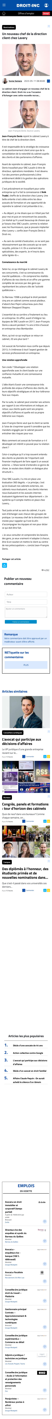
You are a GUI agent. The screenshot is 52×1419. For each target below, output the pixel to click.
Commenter (30, 756)
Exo (6, 1391)
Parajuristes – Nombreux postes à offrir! (14, 1402)
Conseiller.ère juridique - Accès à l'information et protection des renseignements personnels (16, 1379)
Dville (7, 1222)
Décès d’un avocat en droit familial (29, 1071)
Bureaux (7, 797)
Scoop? (46, 13)
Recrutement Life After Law (14, 1277)
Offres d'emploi (26, 13)
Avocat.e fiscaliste (14, 1272)
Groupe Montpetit (11, 1264)
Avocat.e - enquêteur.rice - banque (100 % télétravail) (13, 1254)
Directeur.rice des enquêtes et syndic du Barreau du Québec (15, 1233)
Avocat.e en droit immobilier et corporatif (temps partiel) (13, 1207)
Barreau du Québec (11, 1241)
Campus (6, 862)
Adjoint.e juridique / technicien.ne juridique (16, 1356)
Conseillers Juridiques (12, 732)
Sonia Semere (15, 81)
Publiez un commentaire (20, 622)
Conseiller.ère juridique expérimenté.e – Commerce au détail (16, 1339)
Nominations (8, 27)
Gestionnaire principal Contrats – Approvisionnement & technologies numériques (15, 1316)
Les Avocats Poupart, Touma (15, 1363)
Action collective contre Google (28, 1053)
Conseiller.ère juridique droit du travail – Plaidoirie (16, 1293)
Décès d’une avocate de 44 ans (28, 1045)
